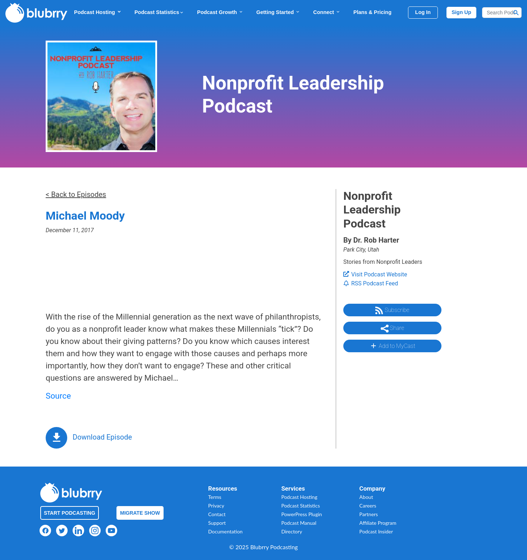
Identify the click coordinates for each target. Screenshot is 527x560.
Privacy (216, 505)
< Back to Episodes (76, 194)
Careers (367, 505)
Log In (423, 12)
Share (392, 328)
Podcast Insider (376, 531)
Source (58, 396)
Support (217, 523)
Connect (326, 12)
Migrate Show (140, 513)
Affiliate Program (378, 523)
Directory (291, 531)
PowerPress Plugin (301, 514)
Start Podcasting (69, 513)
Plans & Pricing (372, 12)
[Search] (502, 12)
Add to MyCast (392, 346)
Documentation (225, 531)
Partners (368, 514)
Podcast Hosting (98, 12)
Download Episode (102, 437)
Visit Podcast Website (375, 274)
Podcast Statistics (159, 12)
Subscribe (392, 311)
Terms (214, 497)
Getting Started (278, 12)
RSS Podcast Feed (370, 283)
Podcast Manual (298, 523)
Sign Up (461, 12)
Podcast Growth (220, 12)
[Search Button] (516, 12)
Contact (217, 514)
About (366, 497)
